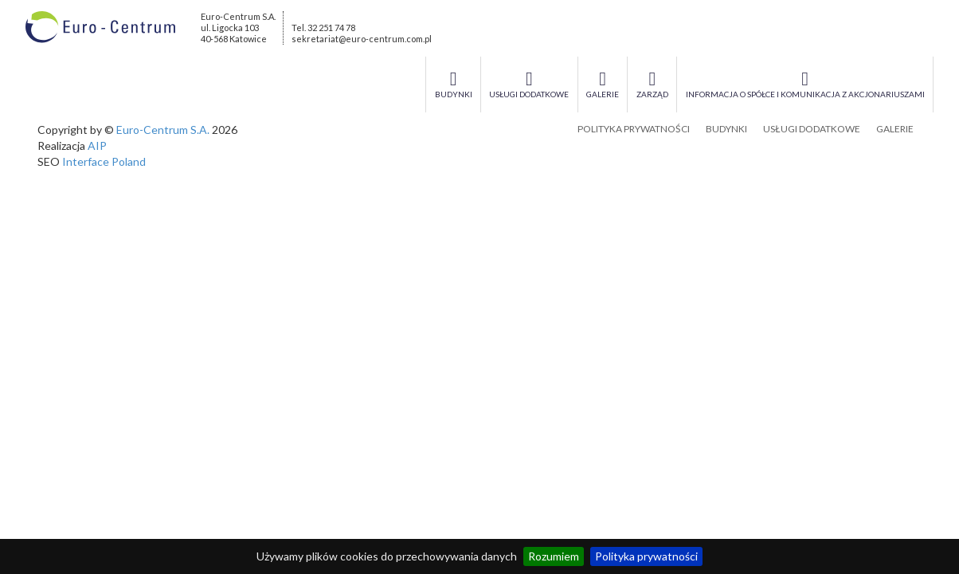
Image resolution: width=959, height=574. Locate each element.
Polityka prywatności (646, 556)
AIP (97, 145)
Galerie (895, 129)
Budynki (726, 129)
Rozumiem (553, 556)
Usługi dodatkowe (811, 129)
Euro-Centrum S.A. (162, 129)
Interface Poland (104, 161)
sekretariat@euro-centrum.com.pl (362, 38)
